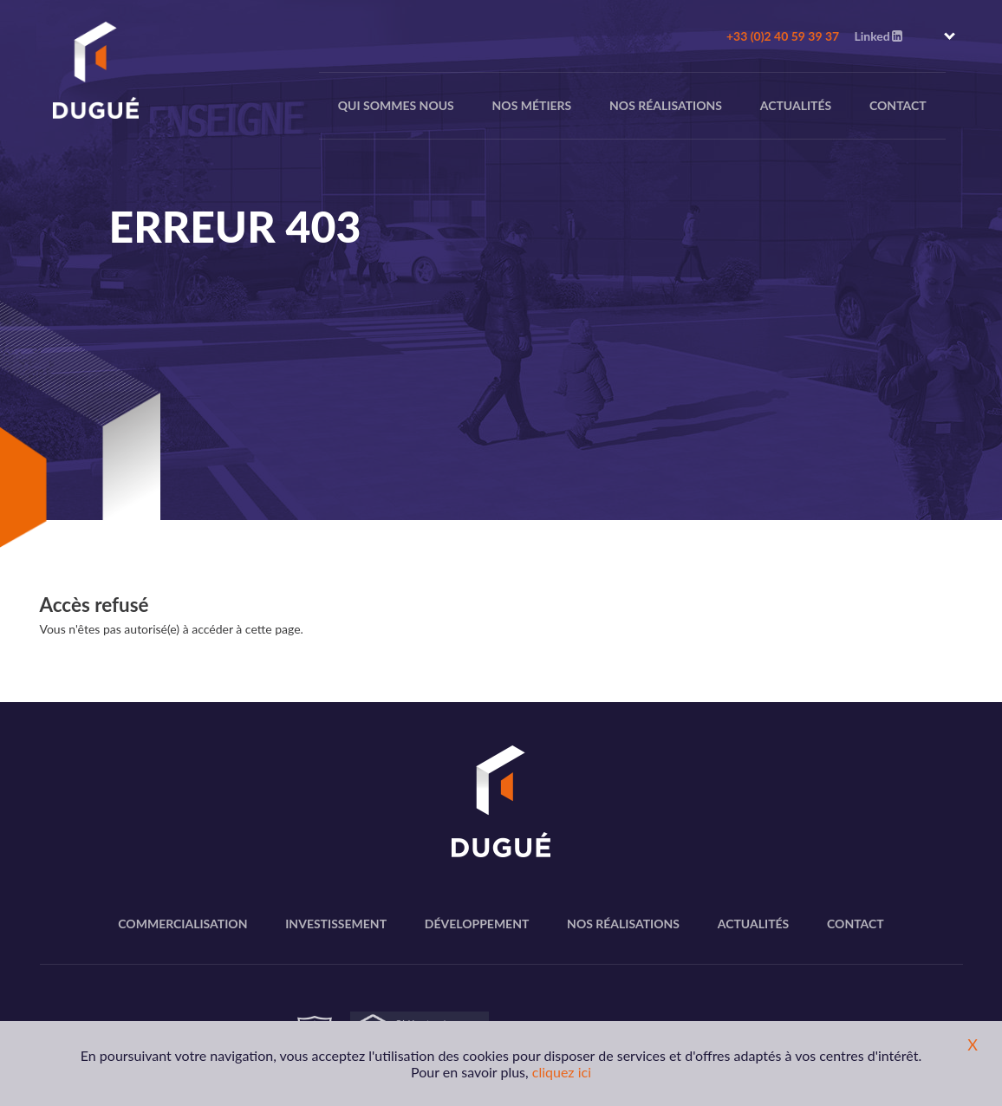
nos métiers (532, 105)
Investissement (336, 923)
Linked (877, 36)
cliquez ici (561, 1072)
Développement (477, 923)
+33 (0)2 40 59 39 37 (782, 36)
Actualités (796, 105)
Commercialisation (182, 923)
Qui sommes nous (396, 105)
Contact (898, 105)
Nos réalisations (665, 105)
